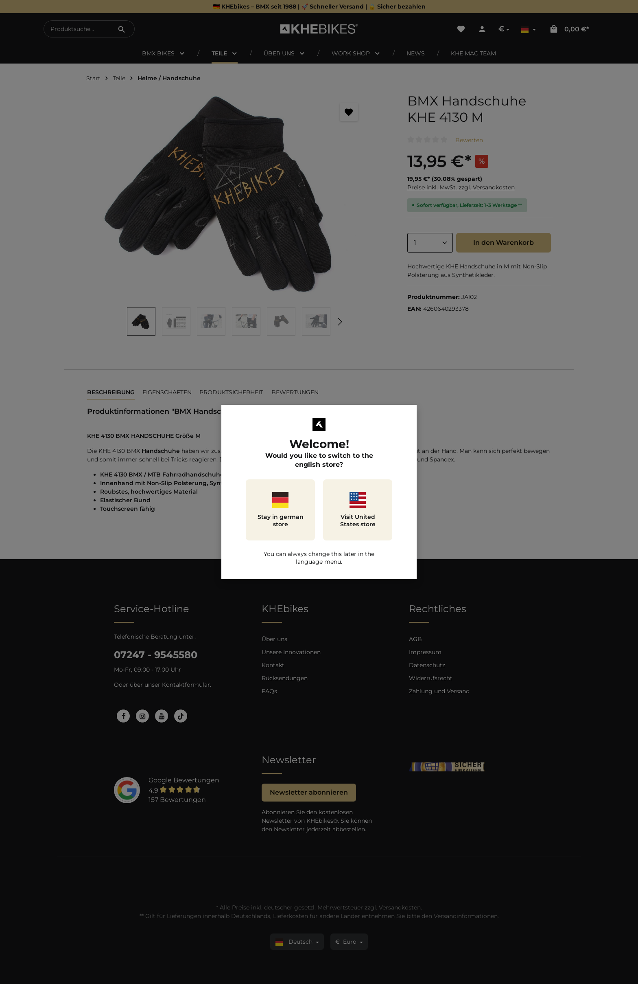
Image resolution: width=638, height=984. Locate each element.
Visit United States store (358, 510)
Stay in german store (281, 510)
